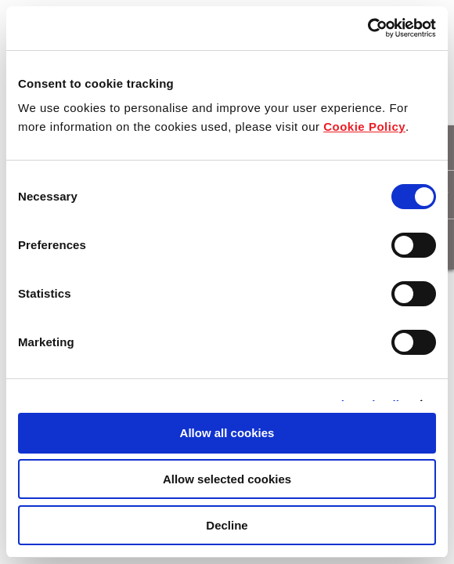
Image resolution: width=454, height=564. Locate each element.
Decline (226, 525)
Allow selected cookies (227, 479)
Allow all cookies (227, 432)
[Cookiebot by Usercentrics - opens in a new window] (367, 28)
